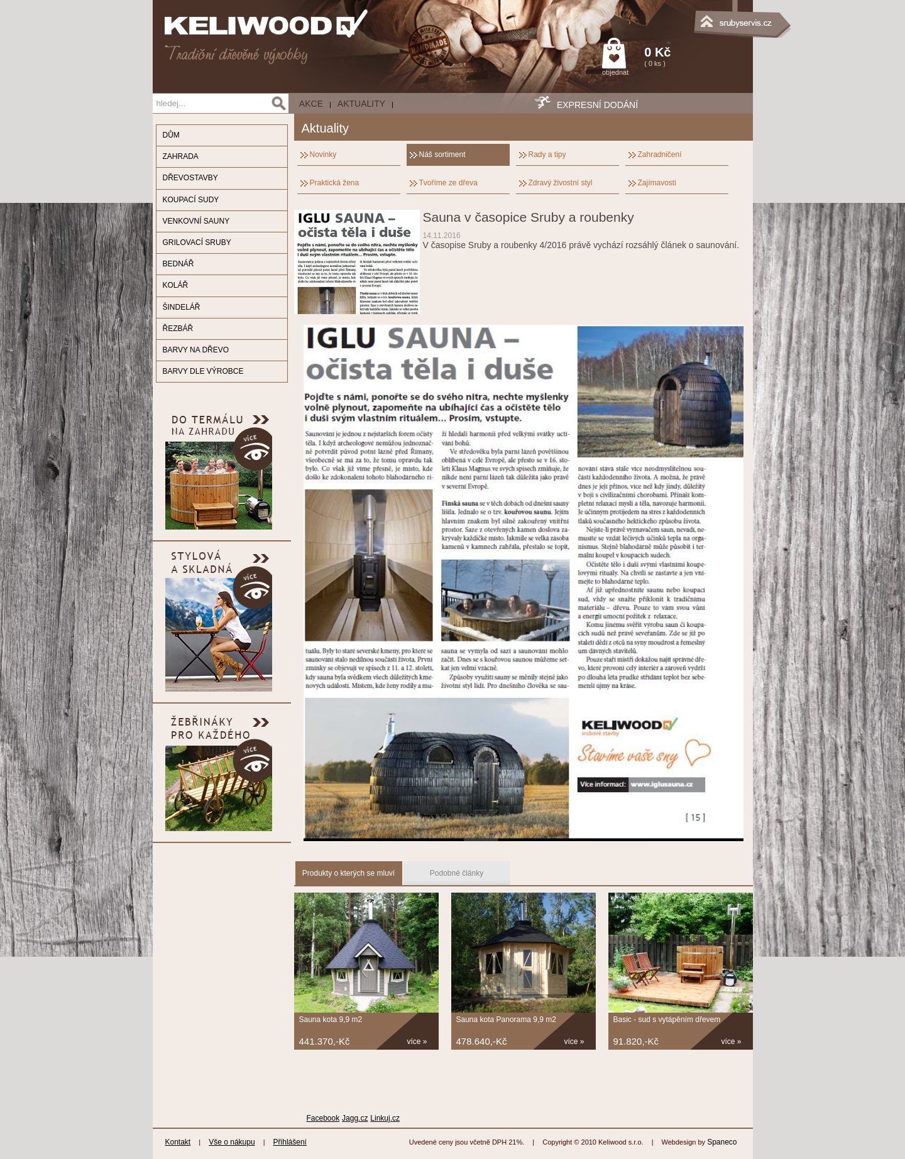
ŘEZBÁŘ (178, 328)
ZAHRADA (181, 156)
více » (417, 1041)
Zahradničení (660, 154)
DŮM (171, 135)
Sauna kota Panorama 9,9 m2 (506, 1019)
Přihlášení (290, 1142)
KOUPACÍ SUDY (191, 199)
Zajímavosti (657, 182)
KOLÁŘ (176, 285)
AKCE (311, 104)
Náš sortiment (442, 154)
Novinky (323, 154)
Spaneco (722, 1142)
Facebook (323, 1118)
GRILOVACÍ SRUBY (197, 242)
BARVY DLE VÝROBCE (203, 371)
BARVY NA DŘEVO (196, 350)
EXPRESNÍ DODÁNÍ (597, 105)
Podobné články (456, 873)
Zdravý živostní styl (561, 182)
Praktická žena (334, 182)
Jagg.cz (355, 1118)
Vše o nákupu (232, 1142)
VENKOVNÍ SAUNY (196, 221)
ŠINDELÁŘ (181, 307)
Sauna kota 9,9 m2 (331, 1019)
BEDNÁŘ (178, 263)
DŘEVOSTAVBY (190, 177)
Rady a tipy (547, 154)
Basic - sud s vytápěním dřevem (667, 1019)
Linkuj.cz (385, 1118)
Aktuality (361, 104)
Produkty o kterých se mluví (348, 873)
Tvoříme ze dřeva (448, 182)
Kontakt (178, 1142)
